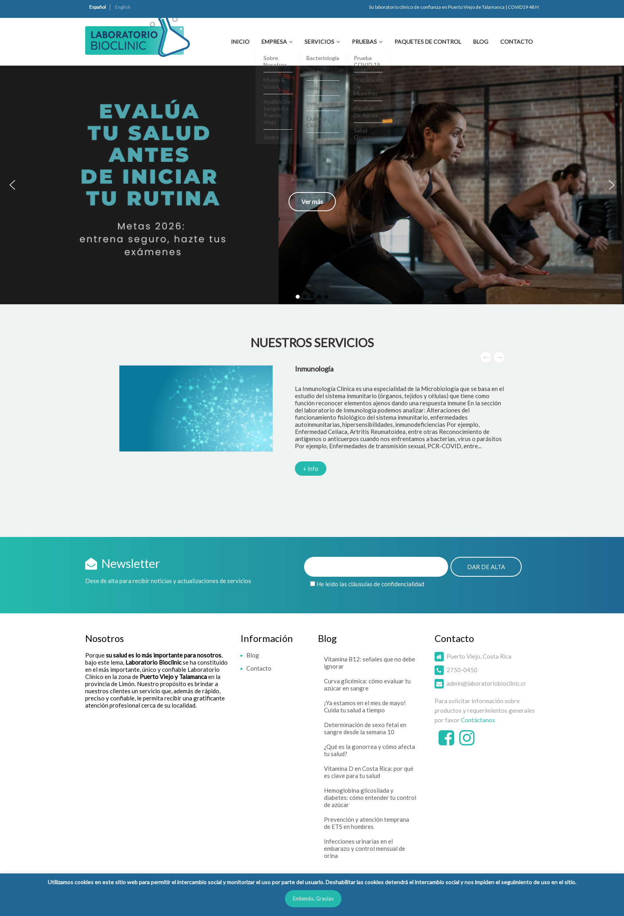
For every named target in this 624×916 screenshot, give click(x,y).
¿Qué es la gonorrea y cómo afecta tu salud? (369, 750)
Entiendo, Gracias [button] (313, 898)
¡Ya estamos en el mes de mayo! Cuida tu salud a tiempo (365, 706)
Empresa (274, 41)
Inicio (240, 41)
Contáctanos (478, 719)
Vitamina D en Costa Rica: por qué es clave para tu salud (368, 772)
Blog (480, 41)
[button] (312, 185)
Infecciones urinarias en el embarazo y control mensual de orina (364, 848)
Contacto (516, 41)
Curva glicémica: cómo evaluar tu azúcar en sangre (367, 684)
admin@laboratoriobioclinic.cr (486, 683)
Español (97, 7)
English (123, 7)
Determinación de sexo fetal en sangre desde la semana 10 (365, 728)
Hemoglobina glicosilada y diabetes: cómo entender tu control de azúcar (370, 797)
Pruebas (364, 41)
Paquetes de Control (427, 41)
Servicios (319, 41)
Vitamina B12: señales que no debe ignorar (369, 662)
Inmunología (314, 368)
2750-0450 (462, 669)
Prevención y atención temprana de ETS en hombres (366, 823)
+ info (310, 468)
